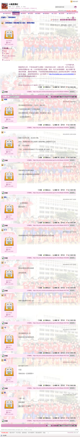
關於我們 (12, 432)
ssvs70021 (9, 410)
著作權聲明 (31, 432)
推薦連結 (46, 13)
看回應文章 (55, 19)
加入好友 (10, 44)
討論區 (15, 13)
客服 (44, 432)
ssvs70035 (9, 247)
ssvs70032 (9, 378)
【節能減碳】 (11, 17)
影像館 (37, 13)
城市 (6, 10)
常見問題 (18, 432)
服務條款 (24, 432)
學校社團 (10, 10)
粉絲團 (4, 435)
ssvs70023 (9, 280)
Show (13, 6)
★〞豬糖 (23, 6)
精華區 (23, 13)
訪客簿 (61, 13)
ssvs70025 (9, 40)
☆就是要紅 (13, 4)
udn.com (76, 432)
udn (2, 10)
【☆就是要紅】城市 (25, 10)
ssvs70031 (9, 345)
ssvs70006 (9, 313)
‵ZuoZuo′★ (7, 60)
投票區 (30, 13)
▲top (76, 429)
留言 (6, 44)
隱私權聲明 (39, 432)
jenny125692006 (9, 117)
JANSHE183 (9, 150)
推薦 (74, 25)
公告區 (54, 13)
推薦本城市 (18, 8)
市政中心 (71, 13)
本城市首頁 (7, 13)
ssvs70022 (9, 215)
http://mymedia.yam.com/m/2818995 (61, 74)
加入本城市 (11, 8)
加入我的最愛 (25, 8)
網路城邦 (75, 1)
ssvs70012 (9, 182)
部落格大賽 (16, 10)
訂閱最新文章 (33, 8)
